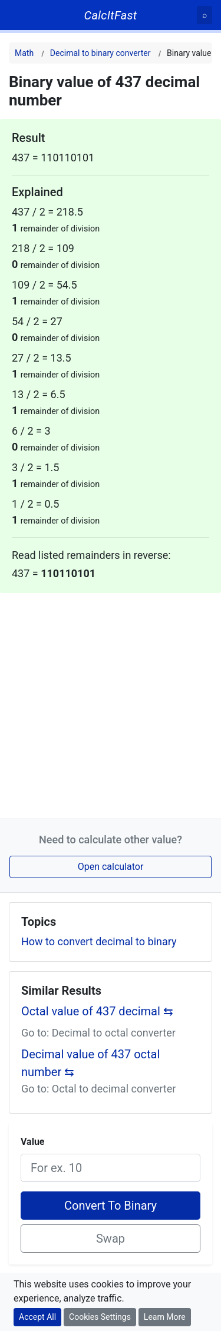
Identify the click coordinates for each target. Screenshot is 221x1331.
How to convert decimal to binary (99, 941)
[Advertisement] (110, 703)
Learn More (165, 1317)
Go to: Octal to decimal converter (98, 1088)
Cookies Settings (100, 1317)
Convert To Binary (110, 1205)
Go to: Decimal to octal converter (98, 1033)
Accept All (37, 1317)
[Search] (204, 15)
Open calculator (111, 866)
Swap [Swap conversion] (110, 1238)
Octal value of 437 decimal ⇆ (97, 1011)
